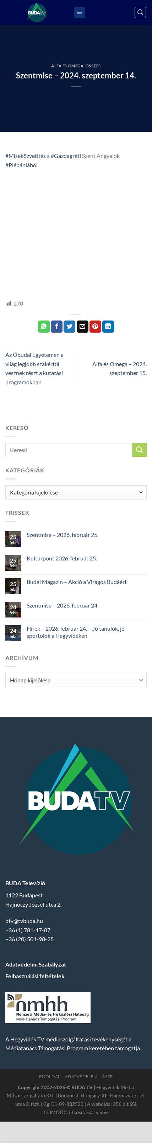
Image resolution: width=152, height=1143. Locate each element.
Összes (93, 65)
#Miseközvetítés (25, 155)
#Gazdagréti (66, 155)
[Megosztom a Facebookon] (57, 327)
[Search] (140, 12)
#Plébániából (21, 165)
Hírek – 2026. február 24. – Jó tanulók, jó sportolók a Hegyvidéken (76, 632)
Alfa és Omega (67, 65)
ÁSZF (107, 1076)
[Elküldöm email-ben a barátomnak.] (82, 327)
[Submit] (139, 450)
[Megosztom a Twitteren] (69, 327)
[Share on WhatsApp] (44, 327)
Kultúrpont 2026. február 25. (62, 558)
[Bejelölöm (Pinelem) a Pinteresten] (95, 327)
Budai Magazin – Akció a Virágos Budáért (77, 581)
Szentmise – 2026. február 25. (62, 534)
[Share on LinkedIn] (108, 327)
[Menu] (79, 13)
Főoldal (49, 1076)
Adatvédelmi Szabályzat (35, 964)
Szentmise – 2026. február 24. (62, 605)
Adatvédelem (81, 1076)
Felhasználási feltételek (35, 976)
